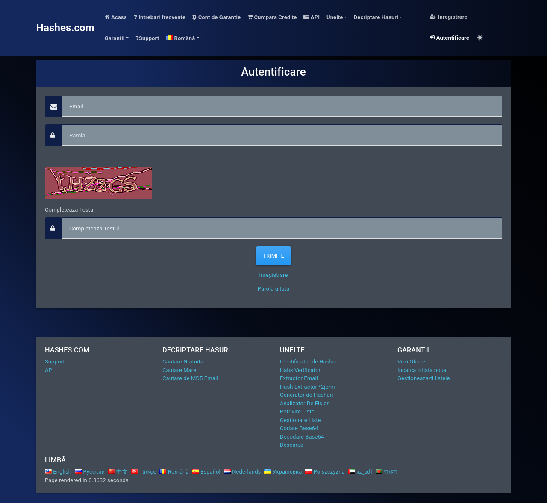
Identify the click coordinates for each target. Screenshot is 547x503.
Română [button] (180, 38)
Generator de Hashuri (306, 395)
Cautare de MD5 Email (190, 378)
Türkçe (143, 471)
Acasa (116, 17)
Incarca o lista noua (422, 370)
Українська (283, 471)
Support (147, 38)
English (58, 471)
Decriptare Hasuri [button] (376, 17)
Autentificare (449, 38)
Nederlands (242, 471)
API (311, 17)
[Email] (282, 107)
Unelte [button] (334, 17)
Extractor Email (299, 378)
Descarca (291, 445)
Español (206, 471)
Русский (90, 471)
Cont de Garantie (216, 17)
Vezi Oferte (411, 361)
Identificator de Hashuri (309, 361)
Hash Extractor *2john (307, 387)
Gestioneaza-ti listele (423, 378)
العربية (360, 471)
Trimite (273, 256)
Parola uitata (274, 288)
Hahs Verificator (300, 370)
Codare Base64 (299, 428)
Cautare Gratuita (182, 361)
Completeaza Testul (69, 209)
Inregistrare (449, 17)
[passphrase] (282, 135)
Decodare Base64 (302, 436)
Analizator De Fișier (304, 403)
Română (173, 471)
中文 (118, 471)
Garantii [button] (115, 38)
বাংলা (386, 471)
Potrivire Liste (297, 411)
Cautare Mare (179, 370)
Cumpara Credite (272, 17)
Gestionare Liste (300, 420)
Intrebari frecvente (160, 17)
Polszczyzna (324, 471)
